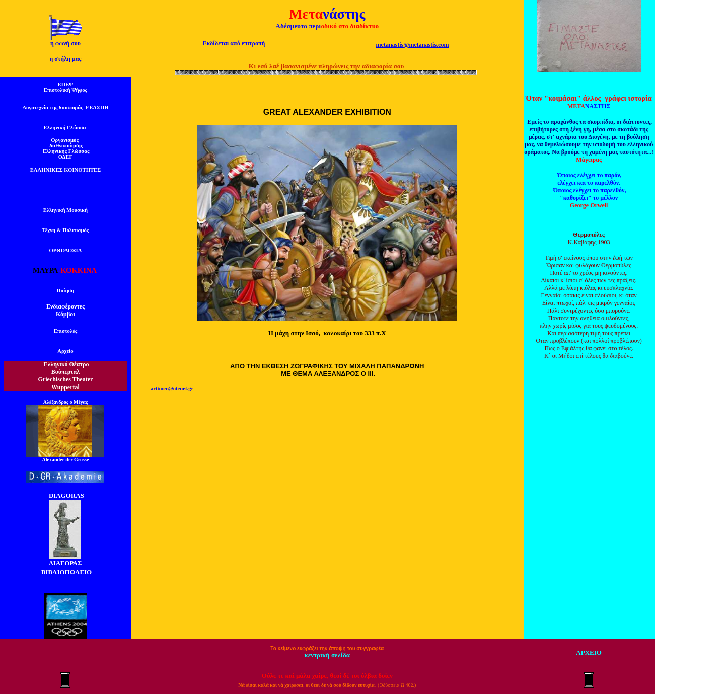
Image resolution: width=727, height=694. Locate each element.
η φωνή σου (65, 43)
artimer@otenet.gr (172, 388)
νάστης (344, 14)
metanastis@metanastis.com (412, 44)
